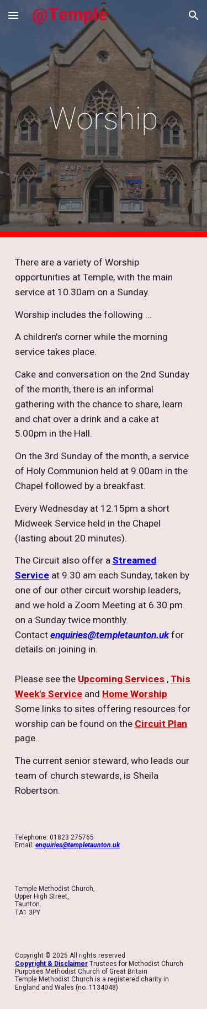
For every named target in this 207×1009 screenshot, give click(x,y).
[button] (13, 15)
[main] (103, 118)
